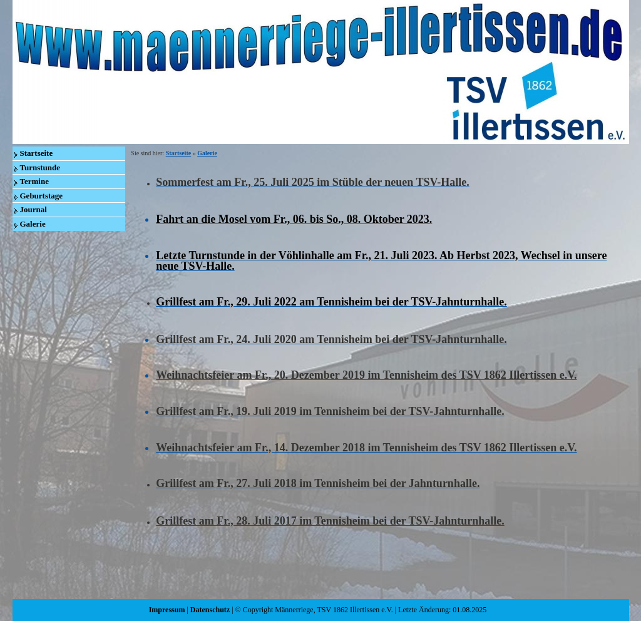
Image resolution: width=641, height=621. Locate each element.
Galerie (33, 223)
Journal (33, 209)
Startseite (36, 153)
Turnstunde (40, 167)
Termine (34, 181)
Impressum (167, 609)
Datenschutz (210, 609)
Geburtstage (41, 195)
